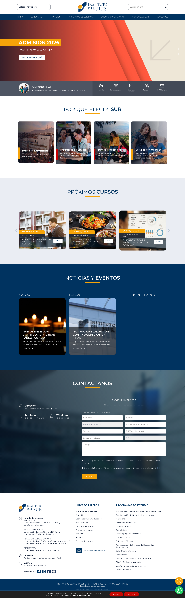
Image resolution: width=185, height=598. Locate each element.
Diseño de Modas (123, 569)
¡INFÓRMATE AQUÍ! (32, 57)
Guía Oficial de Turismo (126, 551)
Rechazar (131, 594)
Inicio (20, 17)
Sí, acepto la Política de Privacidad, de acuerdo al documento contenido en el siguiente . (122, 468)
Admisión (56, 17)
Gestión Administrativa (126, 522)
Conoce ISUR (37, 17)
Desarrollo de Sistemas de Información (133, 558)
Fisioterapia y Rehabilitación (128, 534)
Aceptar (116, 594)
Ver (20, 328)
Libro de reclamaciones (94, 550)
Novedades (162, 17)
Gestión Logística (123, 526)
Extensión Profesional (85, 526)
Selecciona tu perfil (34, 7)
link (91, 463)
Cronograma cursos (84, 530)
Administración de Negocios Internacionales (135, 515)
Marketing (120, 519)
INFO (58, 241)
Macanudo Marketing (101, 589)
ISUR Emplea (82, 522)
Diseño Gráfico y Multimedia (128, 562)
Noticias (79, 534)
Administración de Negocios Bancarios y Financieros (139, 511)
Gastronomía (121, 555)
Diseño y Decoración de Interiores (131, 566)
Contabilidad (121, 530)
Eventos (79, 537)
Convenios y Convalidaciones (88, 519)
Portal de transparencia (86, 511)
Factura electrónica (84, 541)
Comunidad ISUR (140, 17)
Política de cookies (81, 595)
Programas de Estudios (81, 17)
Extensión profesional (112, 17)
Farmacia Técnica (124, 537)
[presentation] (16, 229)
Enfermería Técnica (124, 541)
